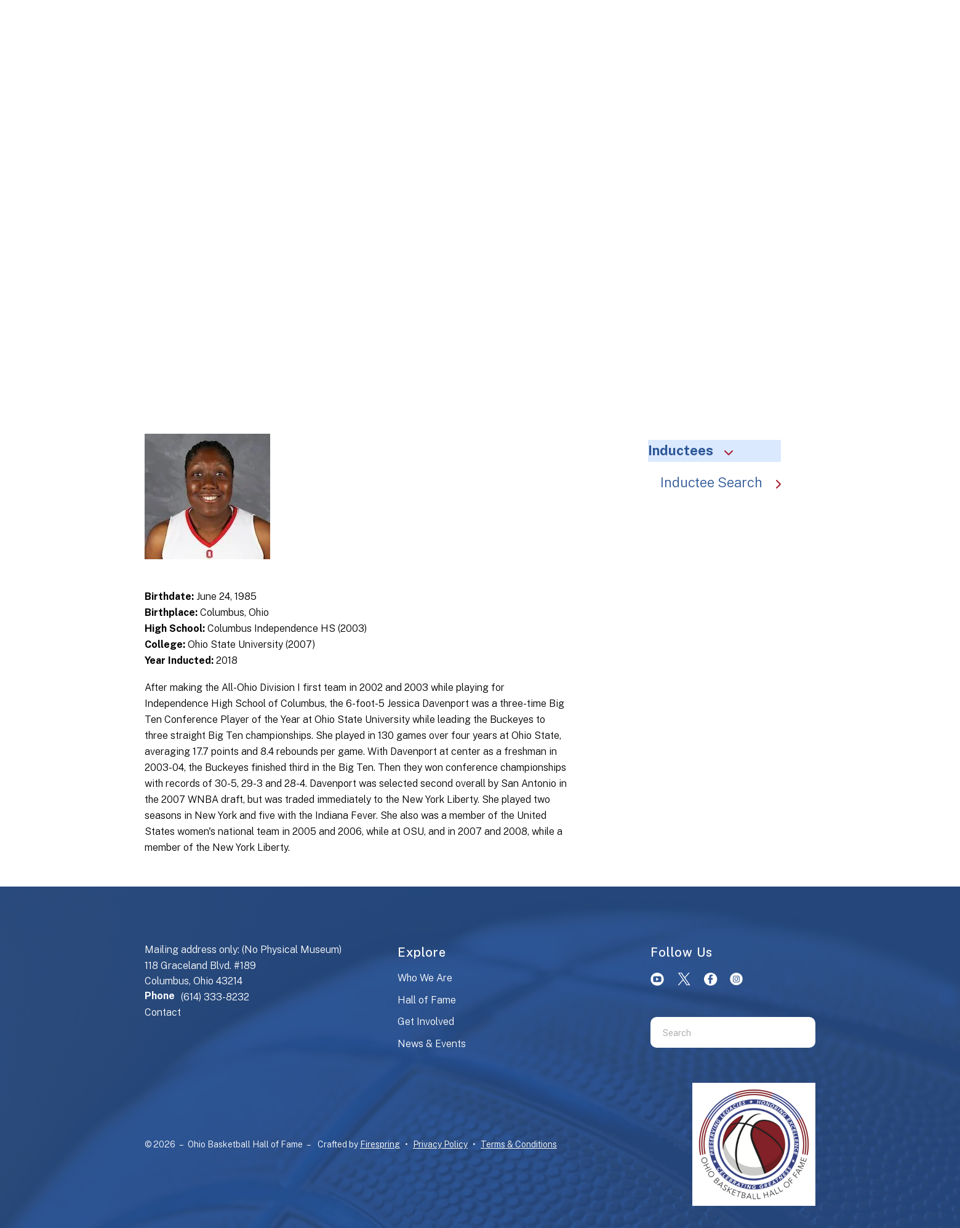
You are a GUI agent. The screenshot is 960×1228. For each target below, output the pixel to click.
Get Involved (426, 1021)
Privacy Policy (440, 1144)
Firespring (380, 1144)
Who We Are (425, 978)
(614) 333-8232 (215, 997)
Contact (163, 1012)
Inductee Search (726, 482)
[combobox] (717, 1032)
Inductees (696, 450)
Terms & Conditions (519, 1144)
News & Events (432, 1044)
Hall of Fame (427, 1000)
